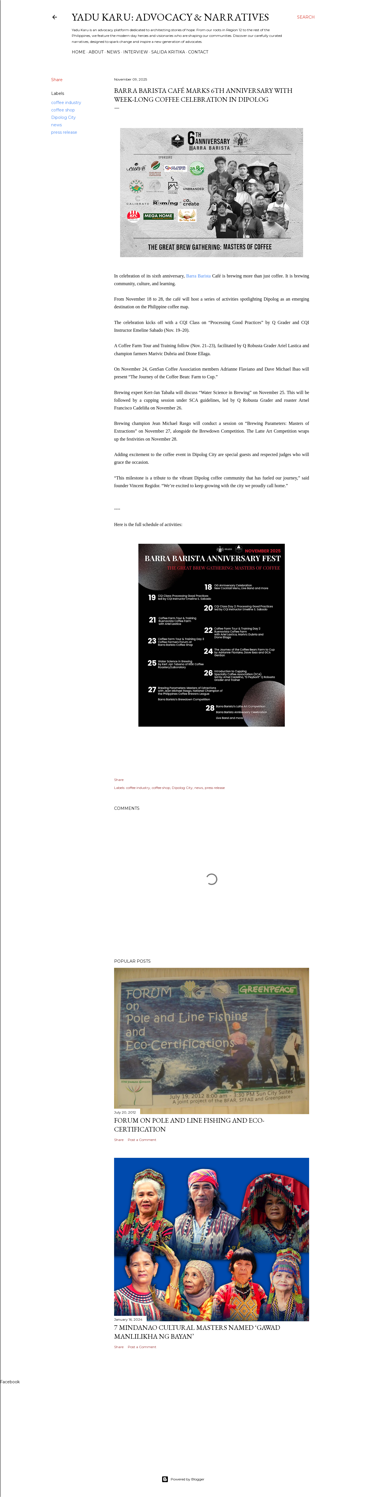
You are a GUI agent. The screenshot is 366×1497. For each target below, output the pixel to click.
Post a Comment (142, 1140)
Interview (135, 52)
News (113, 52)
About (96, 52)
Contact (198, 52)
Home (78, 52)
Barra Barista (198, 275)
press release (64, 132)
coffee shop (63, 110)
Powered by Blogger (183, 1479)
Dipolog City (63, 117)
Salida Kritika (168, 52)
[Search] (306, 17)
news (56, 124)
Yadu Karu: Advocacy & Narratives (170, 17)
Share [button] (57, 79)
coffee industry (66, 102)
